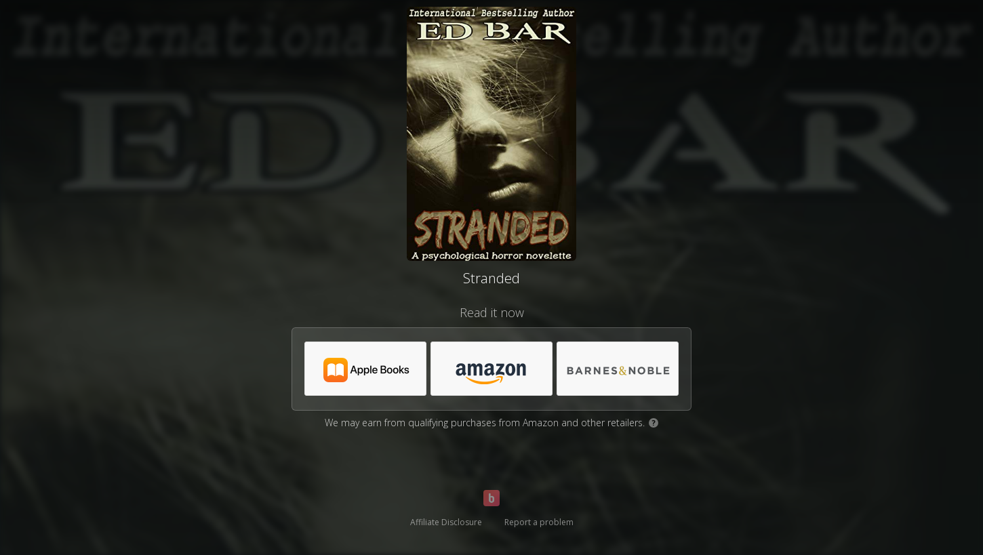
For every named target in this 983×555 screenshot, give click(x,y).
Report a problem (539, 522)
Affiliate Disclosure (446, 522)
